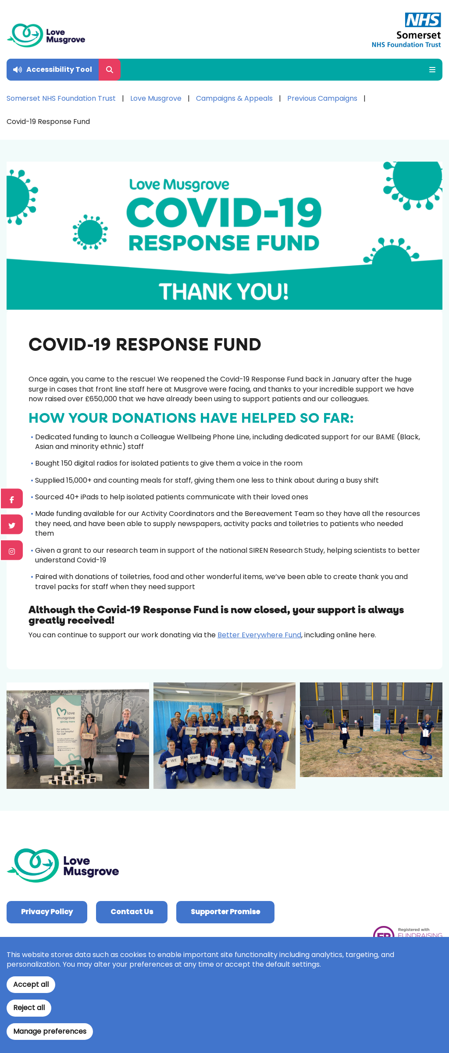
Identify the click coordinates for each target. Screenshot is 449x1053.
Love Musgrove (156, 98)
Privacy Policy (47, 912)
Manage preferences (49, 1031)
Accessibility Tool (59, 69)
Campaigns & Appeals (234, 98)
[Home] (46, 35)
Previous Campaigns (322, 98)
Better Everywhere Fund (259, 635)
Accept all (31, 984)
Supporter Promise (225, 912)
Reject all (29, 1008)
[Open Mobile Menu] (429, 70)
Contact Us (131, 912)
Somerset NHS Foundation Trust (61, 98)
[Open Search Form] (110, 70)
